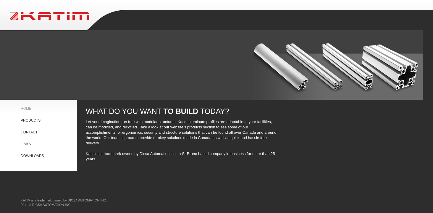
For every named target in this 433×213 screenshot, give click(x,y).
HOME (26, 108)
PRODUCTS (31, 120)
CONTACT (29, 132)
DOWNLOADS (32, 156)
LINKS (26, 144)
